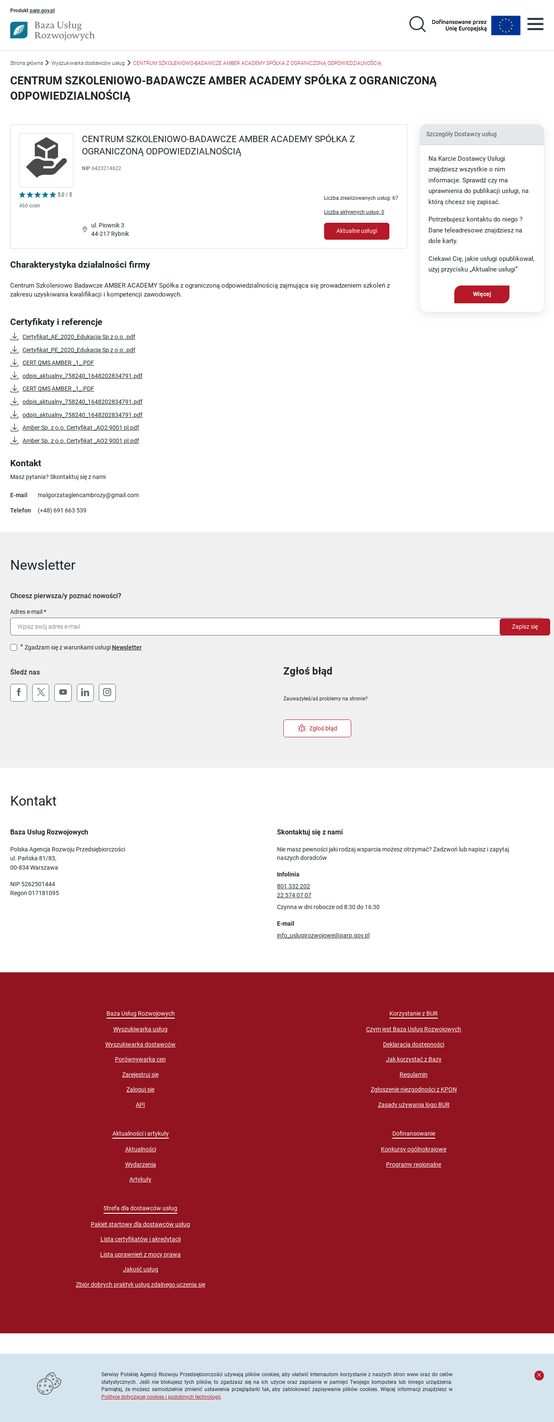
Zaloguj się (140, 1089)
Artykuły (140, 1179)
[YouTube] (62, 693)
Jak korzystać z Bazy (414, 1059)
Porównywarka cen (140, 1059)
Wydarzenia (140, 1164)
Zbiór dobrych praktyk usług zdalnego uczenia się (140, 1284)
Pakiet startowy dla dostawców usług (140, 1224)
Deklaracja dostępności (413, 1044)
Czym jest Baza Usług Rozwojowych (413, 1029)
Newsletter (127, 647)
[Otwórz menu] (535, 25)
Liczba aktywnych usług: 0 (354, 212)
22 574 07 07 (294, 895)
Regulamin (414, 1074)
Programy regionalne (413, 1164)
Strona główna (26, 63)
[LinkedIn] (85, 693)
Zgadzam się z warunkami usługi (83, 647)
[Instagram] (107, 693)
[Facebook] (18, 693)
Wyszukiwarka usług (140, 1029)
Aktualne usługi (356, 230)
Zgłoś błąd (317, 728)
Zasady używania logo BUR (414, 1104)
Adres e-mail (26, 611)
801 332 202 (293, 886)
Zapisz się (525, 626)
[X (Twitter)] (40, 693)
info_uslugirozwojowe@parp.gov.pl (323, 935)
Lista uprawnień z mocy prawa (140, 1254)
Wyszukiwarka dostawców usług (88, 63)
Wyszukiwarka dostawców (140, 1044)
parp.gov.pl (42, 10)
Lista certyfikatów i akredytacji (141, 1239)
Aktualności (140, 1149)
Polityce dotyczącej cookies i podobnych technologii (161, 1397)
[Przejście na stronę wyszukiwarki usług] (417, 25)
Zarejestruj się (140, 1074)
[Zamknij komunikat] (539, 1375)
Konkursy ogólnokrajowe (413, 1149)
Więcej (482, 294)
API (140, 1104)
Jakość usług (140, 1269)
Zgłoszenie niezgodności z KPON (414, 1089)
